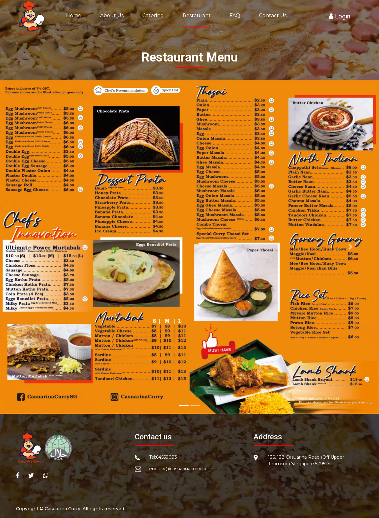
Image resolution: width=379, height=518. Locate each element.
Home (73, 15)
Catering (153, 15)
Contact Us (272, 15)
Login (339, 16)
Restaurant (197, 15)
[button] (28, 247)
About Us (112, 15)
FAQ (235, 15)
